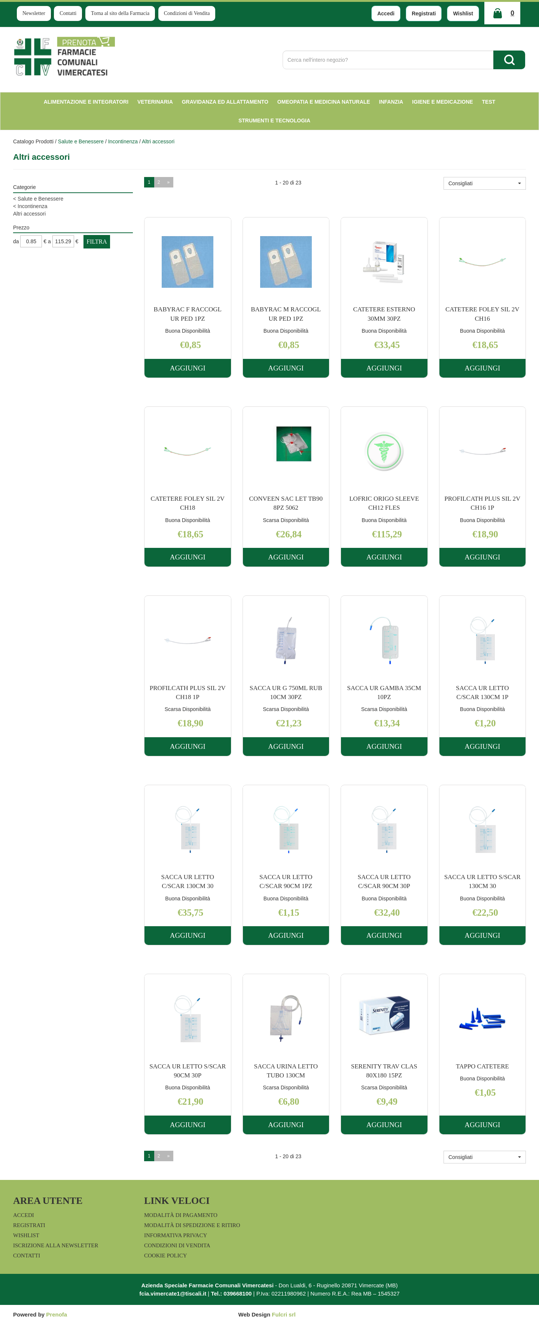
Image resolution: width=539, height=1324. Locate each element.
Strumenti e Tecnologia (274, 120)
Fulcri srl (283, 1314)
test (489, 102)
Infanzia (391, 102)
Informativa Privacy (175, 1235)
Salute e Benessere (81, 141)
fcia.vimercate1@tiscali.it (172, 1293)
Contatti (68, 13)
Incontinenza (123, 141)
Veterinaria (155, 102)
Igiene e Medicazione (442, 102)
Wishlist (463, 13)
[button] (485, 183)
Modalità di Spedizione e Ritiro (192, 1225)
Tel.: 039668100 (231, 1293)
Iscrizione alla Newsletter (55, 1245)
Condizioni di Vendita (187, 13)
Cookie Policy (165, 1256)
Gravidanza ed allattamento (225, 102)
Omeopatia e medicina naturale (323, 102)
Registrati (424, 13)
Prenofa (56, 1314)
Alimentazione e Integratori (86, 102)
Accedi (386, 13)
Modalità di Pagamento (180, 1215)
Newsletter (33, 13)
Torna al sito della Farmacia (120, 13)
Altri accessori (29, 214)
